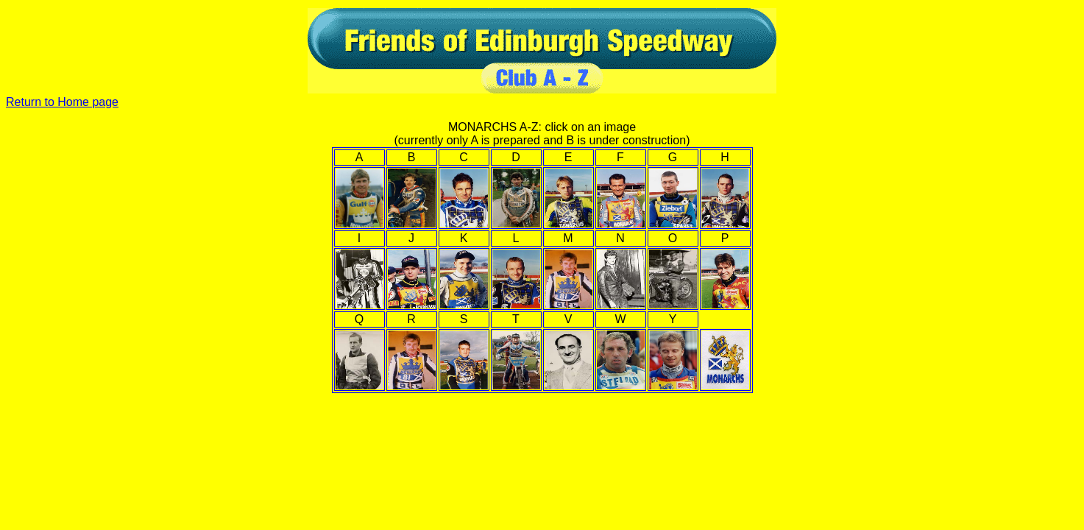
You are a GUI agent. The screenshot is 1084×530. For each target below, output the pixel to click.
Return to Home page (62, 102)
